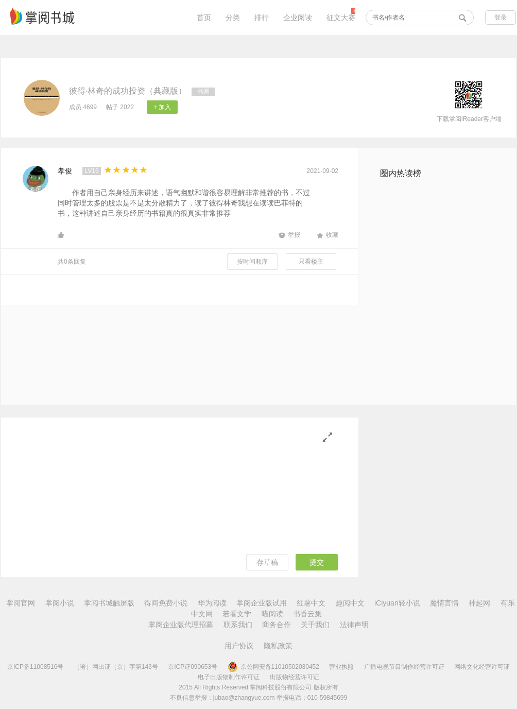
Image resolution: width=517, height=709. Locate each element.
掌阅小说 (59, 603)
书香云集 (307, 614)
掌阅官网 (20, 603)
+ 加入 (162, 107)
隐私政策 (278, 646)
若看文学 (236, 614)
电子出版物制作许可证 (229, 677)
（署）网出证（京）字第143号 (116, 666)
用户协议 (239, 646)
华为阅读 (212, 603)
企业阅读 (297, 17)
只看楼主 (311, 261)
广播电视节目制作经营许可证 (404, 666)
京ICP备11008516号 (35, 666)
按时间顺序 (252, 261)
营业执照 (341, 666)
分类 (233, 17)
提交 (316, 562)
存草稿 (267, 562)
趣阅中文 (350, 603)
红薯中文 (311, 603)
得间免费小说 (165, 603)
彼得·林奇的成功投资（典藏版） (127, 91)
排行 (261, 17)
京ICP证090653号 (192, 666)
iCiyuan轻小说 (397, 603)
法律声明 (354, 624)
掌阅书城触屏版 (109, 603)
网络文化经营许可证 (482, 666)
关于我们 (315, 624)
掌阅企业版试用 (261, 603)
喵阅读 (272, 614)
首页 (204, 17)
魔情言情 (444, 603)
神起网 (479, 603)
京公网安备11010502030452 (273, 666)
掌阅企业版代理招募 (180, 624)
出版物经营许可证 (294, 677)
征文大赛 (340, 17)
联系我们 (237, 624)
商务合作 (276, 624)
